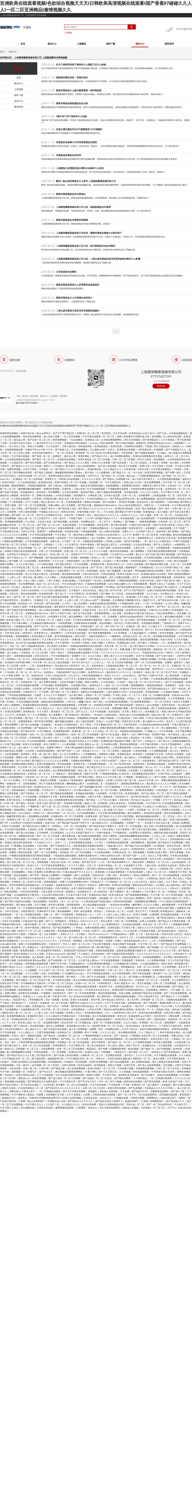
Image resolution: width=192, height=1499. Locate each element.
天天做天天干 (181, 1104)
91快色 (86, 930)
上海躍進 (68, 32)
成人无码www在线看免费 (82, 996)
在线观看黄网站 (102, 613)
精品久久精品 (157, 881)
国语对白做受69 (31, 639)
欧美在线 (39, 603)
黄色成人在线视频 (181, 1009)
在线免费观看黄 (74, 502)
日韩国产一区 (133, 822)
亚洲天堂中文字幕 (131, 721)
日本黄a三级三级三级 (125, 780)
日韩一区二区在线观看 (50, 551)
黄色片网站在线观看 (15, 698)
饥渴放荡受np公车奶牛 (140, 1016)
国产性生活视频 (33, 462)
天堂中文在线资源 (30, 590)
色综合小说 (182, 593)
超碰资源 (108, 796)
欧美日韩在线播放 (99, 858)
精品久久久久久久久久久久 (174, 937)
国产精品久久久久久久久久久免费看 (50, 760)
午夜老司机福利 (138, 560)
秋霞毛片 (140, 705)
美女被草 (128, 570)
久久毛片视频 (181, 639)
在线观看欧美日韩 (30, 1009)
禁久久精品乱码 (162, 446)
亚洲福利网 (35, 737)
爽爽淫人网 (22, 757)
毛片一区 (62, 937)
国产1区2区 (97, 567)
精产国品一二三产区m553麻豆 (102, 799)
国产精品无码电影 (94, 940)
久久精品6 (84, 953)
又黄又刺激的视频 (46, 1032)
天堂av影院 (108, 829)
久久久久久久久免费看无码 (50, 966)
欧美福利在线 (46, 482)
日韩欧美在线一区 (115, 596)
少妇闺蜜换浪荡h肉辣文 (144, 773)
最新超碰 (126, 750)
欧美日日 (9, 1048)
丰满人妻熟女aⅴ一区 (88, 744)
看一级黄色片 (32, 629)
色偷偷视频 (43, 862)
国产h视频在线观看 (145, 452)
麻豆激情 (71, 465)
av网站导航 (50, 930)
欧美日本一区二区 (9, 682)
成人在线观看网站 (86, 465)
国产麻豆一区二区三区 (43, 459)
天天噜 (126, 711)
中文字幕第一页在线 (162, 465)
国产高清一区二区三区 (39, 439)
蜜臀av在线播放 (45, 495)
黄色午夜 (95, 999)
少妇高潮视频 (12, 754)
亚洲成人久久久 (90, 750)
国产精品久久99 (154, 616)
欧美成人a (157, 1052)
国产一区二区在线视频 (113, 698)
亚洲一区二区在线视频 (130, 826)
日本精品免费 (136, 691)
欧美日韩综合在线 (25, 1074)
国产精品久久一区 (121, 472)
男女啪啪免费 (127, 518)
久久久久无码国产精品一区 (169, 567)
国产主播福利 (117, 891)
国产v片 (149, 629)
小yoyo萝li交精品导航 (52, 894)
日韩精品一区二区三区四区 (35, 652)
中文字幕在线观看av (161, 469)
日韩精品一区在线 (177, 891)
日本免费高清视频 (46, 898)
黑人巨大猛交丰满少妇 (36, 574)
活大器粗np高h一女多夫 (102, 449)
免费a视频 (125, 649)
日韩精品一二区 (157, 642)
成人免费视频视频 (146, 498)
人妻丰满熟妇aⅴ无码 (116, 691)
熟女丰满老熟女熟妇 (170, 1032)
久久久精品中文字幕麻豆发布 (61, 1016)
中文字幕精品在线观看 (165, 1055)
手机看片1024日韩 (115, 917)
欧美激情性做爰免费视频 (63, 705)
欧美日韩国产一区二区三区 (102, 1068)
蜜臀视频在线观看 (64, 1107)
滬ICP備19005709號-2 (27, 402)
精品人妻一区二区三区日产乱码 (161, 672)
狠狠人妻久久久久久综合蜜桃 (119, 655)
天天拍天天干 (49, 790)
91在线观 (140, 1019)
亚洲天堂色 (130, 1065)
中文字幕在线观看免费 (41, 534)
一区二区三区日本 (111, 957)
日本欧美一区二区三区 (170, 521)
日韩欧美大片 (30, 691)
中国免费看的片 (49, 629)
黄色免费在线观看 (71, 574)
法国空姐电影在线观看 (11, 574)
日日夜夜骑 (157, 603)
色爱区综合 (6, 626)
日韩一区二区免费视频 (126, 921)
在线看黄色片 (149, 760)
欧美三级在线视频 (179, 819)
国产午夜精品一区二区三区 (34, 793)
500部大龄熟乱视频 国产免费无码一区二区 (129, 1058)
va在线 (129, 911)
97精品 (183, 881)
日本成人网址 (34, 570)
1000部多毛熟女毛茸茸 (163, 1071)
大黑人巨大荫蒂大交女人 (89, 809)
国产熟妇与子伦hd (46, 528)
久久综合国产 (53, 446)
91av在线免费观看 (36, 741)
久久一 (108, 1012)
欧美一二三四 (142, 603)
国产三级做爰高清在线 (33, 646)
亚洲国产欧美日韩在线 (179, 763)
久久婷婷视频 (69, 744)
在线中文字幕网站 (126, 888)
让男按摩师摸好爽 (122, 747)
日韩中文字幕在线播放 (16, 734)
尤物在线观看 (12, 590)
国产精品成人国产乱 (107, 544)
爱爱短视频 (56, 678)
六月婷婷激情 (67, 547)
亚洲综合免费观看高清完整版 (148, 456)
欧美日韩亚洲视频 (154, 472)
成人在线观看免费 (145, 518)
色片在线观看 (120, 806)
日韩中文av (94, 475)
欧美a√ (100, 721)
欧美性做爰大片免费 (42, 636)
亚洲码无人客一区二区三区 (21, 819)
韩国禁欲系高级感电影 (131, 731)
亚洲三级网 (11, 505)
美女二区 (15, 646)
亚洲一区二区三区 (163, 515)
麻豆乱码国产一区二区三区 (61, 813)
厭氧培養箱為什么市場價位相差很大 (74, 297)
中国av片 (101, 1058)
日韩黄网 (12, 511)
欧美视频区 (160, 459)
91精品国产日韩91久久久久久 (167, 796)
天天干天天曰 (184, 583)
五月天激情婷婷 (71, 924)
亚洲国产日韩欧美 (9, 528)
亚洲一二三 (61, 842)
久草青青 (36, 498)
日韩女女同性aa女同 (110, 855)
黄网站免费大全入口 (170, 1002)
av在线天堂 (149, 917)
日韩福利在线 (139, 868)
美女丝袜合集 (152, 934)
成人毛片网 (133, 999)
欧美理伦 (54, 901)
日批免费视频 (76, 698)
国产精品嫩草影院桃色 (176, 737)
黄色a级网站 (105, 623)
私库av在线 (166, 639)
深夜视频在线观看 (23, 655)
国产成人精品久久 (27, 849)
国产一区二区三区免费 (48, 835)
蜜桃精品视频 (35, 1035)
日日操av (107, 560)
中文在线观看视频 (110, 960)
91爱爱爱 (81, 1107)
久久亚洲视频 (40, 714)
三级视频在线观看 (180, 924)
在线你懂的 (93, 570)
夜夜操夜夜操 (25, 989)
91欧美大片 (55, 944)
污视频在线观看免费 (51, 757)
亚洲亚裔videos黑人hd (78, 1025)
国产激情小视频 (24, 904)
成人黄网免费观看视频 (64, 770)
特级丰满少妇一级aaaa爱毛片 (36, 433)
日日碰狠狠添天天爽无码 (26, 894)
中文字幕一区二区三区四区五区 (49, 649)
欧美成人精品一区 (58, 698)
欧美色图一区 (14, 908)
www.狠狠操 (153, 705)
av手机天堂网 (94, 1009)
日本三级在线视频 (27, 511)
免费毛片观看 (93, 1074)
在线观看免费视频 (145, 1068)
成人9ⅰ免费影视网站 (120, 456)
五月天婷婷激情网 (121, 973)
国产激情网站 (158, 502)
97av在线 (108, 511)
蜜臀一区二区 (136, 934)
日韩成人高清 (67, 629)
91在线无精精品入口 (97, 498)
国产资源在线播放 (146, 619)
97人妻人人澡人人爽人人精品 (29, 580)
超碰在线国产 (132, 1101)
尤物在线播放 (73, 560)
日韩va (170, 835)
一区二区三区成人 (64, 809)
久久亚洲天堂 (72, 544)
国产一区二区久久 (158, 839)
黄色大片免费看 (36, 446)
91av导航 (30, 521)
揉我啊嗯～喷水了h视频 (85, 1032)
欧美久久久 (33, 865)
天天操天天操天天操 (76, 894)
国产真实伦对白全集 (168, 600)
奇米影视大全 (41, 632)
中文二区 (90, 908)
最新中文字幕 (91, 773)
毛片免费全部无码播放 (41, 888)
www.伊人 (5, 479)
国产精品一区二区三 (139, 1052)
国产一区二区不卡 (127, 1094)
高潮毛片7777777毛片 (82, 554)
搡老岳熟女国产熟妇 (143, 885)
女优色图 (133, 770)
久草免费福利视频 (16, 839)
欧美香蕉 (138, 754)
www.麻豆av (130, 675)
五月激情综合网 (173, 626)
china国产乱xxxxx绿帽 (122, 554)
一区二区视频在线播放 (37, 678)
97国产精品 (164, 773)
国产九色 (162, 433)
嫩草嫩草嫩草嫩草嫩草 (30, 488)
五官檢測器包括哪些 (66, 271)
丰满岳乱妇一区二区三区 (20, 616)
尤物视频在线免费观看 (145, 901)
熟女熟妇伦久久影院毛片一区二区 (72, 665)
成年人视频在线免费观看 (109, 492)
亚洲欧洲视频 (117, 610)
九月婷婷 (30, 750)
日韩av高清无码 (90, 574)
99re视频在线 (28, 1107)
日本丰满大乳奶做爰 (75, 632)
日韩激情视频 (152, 691)
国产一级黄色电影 (96, 970)
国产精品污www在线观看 (138, 845)
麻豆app (131, 475)
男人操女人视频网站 (10, 705)
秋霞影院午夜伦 (36, 1016)
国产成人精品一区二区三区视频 (64, 1078)
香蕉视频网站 (71, 485)
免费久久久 (128, 531)
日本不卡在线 (90, 819)
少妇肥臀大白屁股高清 (140, 832)
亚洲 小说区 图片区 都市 (168, 580)
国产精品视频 (60, 521)
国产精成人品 (62, 449)
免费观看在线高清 (131, 485)
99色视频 (106, 1052)
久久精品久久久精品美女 (155, 806)
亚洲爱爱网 (144, 495)
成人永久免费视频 (78, 1029)
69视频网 (159, 449)
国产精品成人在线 (67, 508)
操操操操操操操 (155, 685)
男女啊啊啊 (54, 492)
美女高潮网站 (40, 901)
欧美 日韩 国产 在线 (173, 1081)
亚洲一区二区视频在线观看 (156, 695)
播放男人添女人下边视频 (162, 583)
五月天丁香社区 (130, 1029)
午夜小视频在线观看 (137, 858)
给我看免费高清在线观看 (35, 705)
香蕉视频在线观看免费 (37, 963)
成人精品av (130, 757)
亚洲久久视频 (23, 1006)
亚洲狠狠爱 (128, 960)
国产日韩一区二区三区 (48, 524)
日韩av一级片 (19, 1035)
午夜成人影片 (28, 1091)
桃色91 (108, 619)
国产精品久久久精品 (10, 796)
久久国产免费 (103, 547)
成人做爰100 (109, 809)
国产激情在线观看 (70, 688)
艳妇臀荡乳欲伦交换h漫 (76, 567)
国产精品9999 (28, 731)
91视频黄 (129, 777)
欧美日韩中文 (150, 1025)
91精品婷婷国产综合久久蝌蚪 (71, 672)
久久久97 (10, 714)
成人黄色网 (38, 957)
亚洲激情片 (171, 685)
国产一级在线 (179, 688)
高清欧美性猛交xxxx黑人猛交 (153, 819)
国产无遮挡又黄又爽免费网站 (22, 610)
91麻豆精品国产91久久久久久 (78, 871)
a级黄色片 (27, 632)
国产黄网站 (173, 531)
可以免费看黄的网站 (140, 701)
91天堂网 (44, 691)
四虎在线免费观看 (135, 593)
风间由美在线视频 (122, 901)
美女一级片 (6, 596)
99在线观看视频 (140, 1071)
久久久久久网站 (77, 865)
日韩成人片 (151, 741)
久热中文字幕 (94, 796)
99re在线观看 (96, 596)
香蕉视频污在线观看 (15, 1081)
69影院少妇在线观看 (69, 479)
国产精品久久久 (79, 596)
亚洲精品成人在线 (126, 642)
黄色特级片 (185, 1094)
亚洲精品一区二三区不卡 (38, 668)
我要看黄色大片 (167, 829)
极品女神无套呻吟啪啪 (92, 485)
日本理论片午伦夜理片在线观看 (27, 822)
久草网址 (170, 596)
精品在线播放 (21, 875)
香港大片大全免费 (101, 462)
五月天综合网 (120, 433)
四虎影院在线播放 (66, 459)
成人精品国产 (184, 705)
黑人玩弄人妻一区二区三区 (21, 862)
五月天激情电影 (113, 786)
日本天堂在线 (12, 911)
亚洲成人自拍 (92, 1052)
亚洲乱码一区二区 (181, 665)
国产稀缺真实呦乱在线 (157, 564)
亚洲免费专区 (60, 1045)
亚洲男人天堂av (74, 1012)
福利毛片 (186, 479)
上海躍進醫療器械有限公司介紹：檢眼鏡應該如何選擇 (83, 207)
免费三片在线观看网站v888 (74, 881)
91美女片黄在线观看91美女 (160, 718)
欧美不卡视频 (140, 914)
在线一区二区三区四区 (148, 966)
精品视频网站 (86, 649)
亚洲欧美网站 (9, 727)
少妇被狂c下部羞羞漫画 (71, 780)
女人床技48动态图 (172, 436)
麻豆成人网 (20, 439)
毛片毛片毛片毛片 (81, 662)
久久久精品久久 (26, 1032)
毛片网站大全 (167, 593)
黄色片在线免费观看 (167, 1074)
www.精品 (14, 1038)
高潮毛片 (39, 868)
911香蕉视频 (16, 502)
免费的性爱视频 (52, 488)
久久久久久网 (14, 639)
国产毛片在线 (122, 868)
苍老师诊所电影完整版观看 (60, 1019)
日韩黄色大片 (65, 790)
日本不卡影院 (30, 469)
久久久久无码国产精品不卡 (80, 832)
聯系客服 (161, 386)
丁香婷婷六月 (169, 623)
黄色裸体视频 (7, 760)
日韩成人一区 (134, 698)
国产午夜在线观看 (132, 557)
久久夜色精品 (108, 682)
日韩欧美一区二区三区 (92, 1055)
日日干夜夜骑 (123, 829)
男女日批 (27, 577)
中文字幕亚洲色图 (176, 1058)
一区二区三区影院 (138, 462)
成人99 (5, 587)
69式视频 (168, 1065)
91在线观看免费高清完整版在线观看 (169, 678)
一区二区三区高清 (162, 701)
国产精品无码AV (64, 564)
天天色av (16, 587)
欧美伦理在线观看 (117, 1088)
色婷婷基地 (179, 577)
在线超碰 (45, 724)
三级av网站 (43, 845)
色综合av (102, 849)
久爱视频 (158, 737)
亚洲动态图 (116, 446)
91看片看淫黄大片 (181, 724)
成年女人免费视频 (55, 1025)
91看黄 (144, 1101)
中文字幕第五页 (68, 1081)
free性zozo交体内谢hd (108, 534)
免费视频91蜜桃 (120, 708)
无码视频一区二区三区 (169, 619)
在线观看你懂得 (51, 1022)
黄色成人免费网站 (50, 875)
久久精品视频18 (138, 632)
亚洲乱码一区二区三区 (88, 433)
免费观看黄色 (25, 721)
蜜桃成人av (24, 1078)
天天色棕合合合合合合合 (97, 989)
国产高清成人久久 (175, 1101)
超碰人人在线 (64, 619)
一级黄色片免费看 (47, 780)
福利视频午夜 (181, 963)
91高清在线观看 (135, 871)
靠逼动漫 (59, 989)
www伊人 (125, 849)
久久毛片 (99, 842)
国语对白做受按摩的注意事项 (119, 1009)
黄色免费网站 (12, 724)
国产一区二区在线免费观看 (166, 875)
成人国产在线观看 (91, 560)
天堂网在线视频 (136, 803)
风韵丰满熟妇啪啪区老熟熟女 (155, 1029)
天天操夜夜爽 (165, 1045)
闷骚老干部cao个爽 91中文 (39, 449)
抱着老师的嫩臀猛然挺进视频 (134, 835)
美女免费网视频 (152, 482)
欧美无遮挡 (45, 770)
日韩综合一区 (175, 485)
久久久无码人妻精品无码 (54, 590)
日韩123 (63, 829)
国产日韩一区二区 (114, 626)
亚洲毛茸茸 (86, 757)
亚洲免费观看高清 (108, 937)
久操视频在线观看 (23, 626)
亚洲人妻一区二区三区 (75, 551)
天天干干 (167, 799)
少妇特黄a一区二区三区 (153, 1107)
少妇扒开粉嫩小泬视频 (71, 682)
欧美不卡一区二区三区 (30, 930)
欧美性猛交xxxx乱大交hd (142, 433)
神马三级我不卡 (52, 744)
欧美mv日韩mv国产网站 (162, 908)
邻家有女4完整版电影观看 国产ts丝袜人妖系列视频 (55, 1097)
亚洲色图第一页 (30, 1038)
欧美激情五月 (85, 891)
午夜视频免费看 (89, 531)
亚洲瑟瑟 (102, 803)
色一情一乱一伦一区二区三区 (155, 665)
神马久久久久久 (10, 708)
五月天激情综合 (113, 482)
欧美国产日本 (106, 986)
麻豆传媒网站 (134, 813)
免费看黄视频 (118, 858)
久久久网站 (51, 577)
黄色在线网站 (11, 891)
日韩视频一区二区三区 (27, 1048)
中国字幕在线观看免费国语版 (162, 551)
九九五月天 (74, 675)
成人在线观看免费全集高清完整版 (66, 799)
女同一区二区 (129, 495)
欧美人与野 (184, 524)
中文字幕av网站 (20, 623)
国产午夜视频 (119, 770)
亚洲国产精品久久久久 (106, 518)
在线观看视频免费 (14, 449)
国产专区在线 (51, 547)
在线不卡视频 (14, 937)
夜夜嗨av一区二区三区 (18, 659)
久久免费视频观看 (158, 750)
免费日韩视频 (14, 469)
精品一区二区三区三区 (48, 583)
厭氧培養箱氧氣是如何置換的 (71, 194)
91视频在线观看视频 (12, 541)
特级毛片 (32, 1071)
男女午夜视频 (144, 983)
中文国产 (122, 682)
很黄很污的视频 (148, 659)
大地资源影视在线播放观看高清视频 (36, 1042)
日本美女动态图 (112, 495)
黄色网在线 (29, 711)
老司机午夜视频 (127, 502)
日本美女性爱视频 (179, 855)
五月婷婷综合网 (109, 744)
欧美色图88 (92, 593)
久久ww (93, 443)
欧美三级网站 (110, 835)
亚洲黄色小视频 (45, 819)
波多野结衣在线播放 (28, 993)
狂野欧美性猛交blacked (159, 443)
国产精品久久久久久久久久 (97, 639)
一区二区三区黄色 (110, 750)
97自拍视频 (84, 1016)
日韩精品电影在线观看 (85, 986)
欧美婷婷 (62, 538)
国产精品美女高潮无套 (99, 806)
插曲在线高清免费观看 (53, 701)
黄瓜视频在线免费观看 (164, 636)
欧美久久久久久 (130, 515)
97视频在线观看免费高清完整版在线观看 (30, 855)
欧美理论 (170, 927)
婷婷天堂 (46, 927)
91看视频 (16, 845)
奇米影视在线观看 (153, 813)
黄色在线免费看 (29, 593)
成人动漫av (13, 652)
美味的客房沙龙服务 (86, 898)
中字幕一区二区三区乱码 (61, 983)
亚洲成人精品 (163, 1009)
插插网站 (78, 940)
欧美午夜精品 (88, 544)
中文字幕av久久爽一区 (11, 927)
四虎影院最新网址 (46, 750)
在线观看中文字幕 (57, 616)
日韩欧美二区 (19, 881)
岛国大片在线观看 (11, 826)
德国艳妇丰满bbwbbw (105, 505)
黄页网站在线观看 (156, 763)
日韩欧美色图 (50, 498)
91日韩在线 (135, 806)
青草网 (65, 1006)
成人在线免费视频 (76, 1068)
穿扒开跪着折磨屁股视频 (125, 639)
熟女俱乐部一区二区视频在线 (76, 1022)
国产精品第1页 (51, 688)
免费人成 (55, 541)
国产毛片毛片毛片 (87, 1081)
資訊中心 (139, 43)
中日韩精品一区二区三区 (40, 839)
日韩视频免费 (163, 547)
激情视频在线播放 (57, 741)
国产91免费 (160, 777)
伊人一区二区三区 (70, 901)
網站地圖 (34, 396)
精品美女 (23, 1097)
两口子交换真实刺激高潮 (164, 708)
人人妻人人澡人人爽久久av (118, 914)
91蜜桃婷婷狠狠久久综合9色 (115, 773)
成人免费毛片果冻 (112, 930)
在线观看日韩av (79, 685)
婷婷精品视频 (110, 980)
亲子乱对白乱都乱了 (109, 819)
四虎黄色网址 (103, 747)
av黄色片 (29, 966)
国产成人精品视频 (114, 567)
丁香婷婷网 (8, 538)
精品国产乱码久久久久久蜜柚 (101, 668)
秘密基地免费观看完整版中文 (131, 950)
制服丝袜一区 (14, 783)
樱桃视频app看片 (76, 783)
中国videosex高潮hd (159, 610)
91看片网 (44, 1068)
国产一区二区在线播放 (46, 852)
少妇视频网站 (12, 1009)
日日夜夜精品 (57, 832)
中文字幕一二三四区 (133, 878)
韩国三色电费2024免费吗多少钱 (133, 436)
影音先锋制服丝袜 (63, 636)
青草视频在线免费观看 (69, 930)
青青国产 (42, 531)
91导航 (116, 695)
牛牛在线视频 (81, 564)
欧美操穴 (139, 672)
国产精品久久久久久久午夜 (103, 659)
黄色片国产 (81, 636)
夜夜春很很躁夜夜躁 (51, 567)
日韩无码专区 (130, 724)
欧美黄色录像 (72, 531)
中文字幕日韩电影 (20, 456)
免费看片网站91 (55, 747)
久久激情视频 (146, 770)
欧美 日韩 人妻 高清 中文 (72, 498)
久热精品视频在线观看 (70, 577)
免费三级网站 (7, 564)
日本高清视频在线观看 (27, 685)
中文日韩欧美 (115, 757)
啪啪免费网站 (19, 485)
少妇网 (109, 780)
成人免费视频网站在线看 (19, 1052)
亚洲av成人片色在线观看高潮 (134, 714)
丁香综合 (110, 642)
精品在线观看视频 (107, 993)
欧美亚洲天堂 (136, 528)
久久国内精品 (140, 1078)
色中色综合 (174, 734)
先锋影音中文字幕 (178, 871)
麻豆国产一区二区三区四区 (167, 973)
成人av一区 (151, 767)
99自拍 (6, 456)
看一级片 (142, 626)
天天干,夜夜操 (73, 1094)
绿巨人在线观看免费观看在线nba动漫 (78, 727)
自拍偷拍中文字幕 (61, 767)
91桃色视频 (82, 629)
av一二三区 (96, 914)
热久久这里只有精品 (67, 708)
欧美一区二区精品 (70, 862)
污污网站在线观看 (37, 917)
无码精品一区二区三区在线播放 (76, 852)
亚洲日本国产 (9, 482)
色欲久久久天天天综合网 (150, 927)
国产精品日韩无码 (75, 970)
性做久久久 (40, 813)
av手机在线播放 (63, 495)
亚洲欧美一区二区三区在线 (54, 1002)
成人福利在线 (173, 885)
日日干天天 (70, 678)
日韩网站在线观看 (133, 446)
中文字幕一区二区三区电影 (105, 966)
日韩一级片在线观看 (177, 560)
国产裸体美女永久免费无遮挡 (43, 1081)
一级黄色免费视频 (147, 521)
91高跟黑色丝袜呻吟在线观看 (68, 668)
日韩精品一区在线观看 (75, 1061)
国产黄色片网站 (86, 777)
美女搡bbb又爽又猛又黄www (139, 613)
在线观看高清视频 (150, 623)
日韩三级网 (138, 718)
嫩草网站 (137, 904)
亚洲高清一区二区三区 (179, 1019)
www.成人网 (44, 996)
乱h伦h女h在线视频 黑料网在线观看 (34, 642)
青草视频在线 (75, 773)
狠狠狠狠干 (132, 567)
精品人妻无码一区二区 (52, 502)
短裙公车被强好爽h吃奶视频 (161, 590)
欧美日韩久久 (28, 898)
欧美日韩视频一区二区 (30, 547)
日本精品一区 (46, 469)
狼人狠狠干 (82, 659)
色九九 (151, 855)
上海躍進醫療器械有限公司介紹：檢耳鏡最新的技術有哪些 (85, 245)
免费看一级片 (96, 1029)
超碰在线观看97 (104, 1019)
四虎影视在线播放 (9, 433)
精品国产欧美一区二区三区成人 (108, 1025)
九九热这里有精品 (142, 544)
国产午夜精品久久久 (176, 449)
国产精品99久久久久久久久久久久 (71, 587)
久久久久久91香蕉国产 (55, 695)
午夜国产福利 (76, 518)
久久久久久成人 (108, 1032)
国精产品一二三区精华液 (157, 505)
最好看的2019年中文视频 (128, 511)
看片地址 (89, 472)
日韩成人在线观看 (174, 754)
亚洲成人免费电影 (181, 822)
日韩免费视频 (65, 623)
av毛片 (178, 868)
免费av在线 (177, 1035)
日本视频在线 (146, 567)
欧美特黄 (178, 1048)
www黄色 (126, 1006)
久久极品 (162, 452)
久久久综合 (152, 593)
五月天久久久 (143, 986)
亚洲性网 (130, 596)
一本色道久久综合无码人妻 (156, 822)
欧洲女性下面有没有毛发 (133, 688)
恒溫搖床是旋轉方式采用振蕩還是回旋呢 (76, 142)
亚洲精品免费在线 (124, 986)
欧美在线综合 (134, 1025)
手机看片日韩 (60, 996)
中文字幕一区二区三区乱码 (55, 1009)
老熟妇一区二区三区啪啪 (98, 695)
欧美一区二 (96, 511)
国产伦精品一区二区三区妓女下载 (33, 980)
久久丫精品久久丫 (148, 1032)
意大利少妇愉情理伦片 (166, 629)
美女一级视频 (53, 999)
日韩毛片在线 (140, 839)
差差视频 (156, 436)
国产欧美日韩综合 (140, 796)
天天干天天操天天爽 (115, 1002)
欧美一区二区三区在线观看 (85, 734)
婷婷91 (47, 465)
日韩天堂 (14, 593)
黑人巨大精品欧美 (96, 1045)
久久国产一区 (53, 1104)
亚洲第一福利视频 (80, 557)
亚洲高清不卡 (129, 819)
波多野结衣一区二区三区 (178, 488)
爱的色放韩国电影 (129, 744)
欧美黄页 (25, 754)
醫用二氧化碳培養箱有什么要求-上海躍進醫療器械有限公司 (86, 181)
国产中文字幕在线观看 (74, 1091)
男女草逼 (48, 737)
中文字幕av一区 (63, 534)
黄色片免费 (159, 1058)
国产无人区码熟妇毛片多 (49, 515)
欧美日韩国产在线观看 (124, 944)
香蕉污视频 (98, 642)
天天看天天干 (155, 626)
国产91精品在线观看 (177, 793)
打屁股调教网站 (166, 940)
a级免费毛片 (56, 632)
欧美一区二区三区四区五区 (60, 957)
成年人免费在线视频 (119, 577)
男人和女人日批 (17, 446)
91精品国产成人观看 (33, 921)
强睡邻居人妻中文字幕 (154, 485)
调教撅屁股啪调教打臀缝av (69, 472)
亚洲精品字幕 (97, 564)
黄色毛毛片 (40, 616)
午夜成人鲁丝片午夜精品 (63, 718)
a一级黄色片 (59, 773)
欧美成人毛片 (126, 980)
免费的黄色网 (56, 531)
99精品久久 (176, 806)
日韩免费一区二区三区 (152, 999)
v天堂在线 (49, 1084)
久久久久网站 (32, 973)
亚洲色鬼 (67, 488)
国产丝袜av (108, 479)
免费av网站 (54, 505)
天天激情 (154, 462)
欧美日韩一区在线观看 (79, 839)
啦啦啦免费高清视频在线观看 (89, 845)
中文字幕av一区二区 (155, 891)
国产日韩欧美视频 (125, 443)
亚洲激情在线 (134, 1002)
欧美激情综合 (97, 917)
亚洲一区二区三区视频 (177, 570)
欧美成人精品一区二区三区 (20, 619)
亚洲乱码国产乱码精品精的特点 (128, 989)
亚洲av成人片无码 (132, 482)
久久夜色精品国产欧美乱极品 (96, 901)
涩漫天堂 (183, 930)
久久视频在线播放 (170, 691)
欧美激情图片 (78, 868)
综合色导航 (103, 524)
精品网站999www (99, 629)
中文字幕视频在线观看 (98, 973)
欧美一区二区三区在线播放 (71, 1048)
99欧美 (169, 652)
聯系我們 (169, 43)
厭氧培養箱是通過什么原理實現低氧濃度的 (77, 284)
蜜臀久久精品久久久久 (11, 970)
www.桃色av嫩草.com (120, 583)
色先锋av (49, 672)
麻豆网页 (72, 953)
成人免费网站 (138, 551)
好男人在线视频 (135, 564)
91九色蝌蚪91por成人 (73, 973)
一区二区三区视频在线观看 (28, 914)
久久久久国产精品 (25, 564)
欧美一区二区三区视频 (41, 734)
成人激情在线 (104, 996)
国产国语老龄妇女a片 (159, 688)
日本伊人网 (56, 600)
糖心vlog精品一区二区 (148, 727)
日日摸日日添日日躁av (21, 443)
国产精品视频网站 (62, 927)
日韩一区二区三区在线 (168, 1068)
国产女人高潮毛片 (163, 544)
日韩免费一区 (85, 705)
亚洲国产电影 (159, 734)
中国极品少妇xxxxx (49, 511)
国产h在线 (114, 839)
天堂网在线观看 (114, 1055)
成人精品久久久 (33, 1029)
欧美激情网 (97, 587)
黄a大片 (140, 554)
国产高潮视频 (92, 616)
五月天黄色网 (71, 757)
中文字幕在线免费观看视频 (112, 813)
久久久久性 (19, 741)
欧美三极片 (82, 528)
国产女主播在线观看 (54, 976)
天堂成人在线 (44, 521)
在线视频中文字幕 (55, 1094)
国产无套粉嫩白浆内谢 (91, 786)
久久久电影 (165, 767)
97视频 (157, 799)
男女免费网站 (27, 708)
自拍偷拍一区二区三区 (69, 1035)
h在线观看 (101, 793)
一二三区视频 (120, 947)
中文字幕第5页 (77, 593)
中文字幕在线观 (98, 1084)
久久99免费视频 (86, 524)
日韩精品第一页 (29, 682)
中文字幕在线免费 (181, 505)
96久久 (66, 944)
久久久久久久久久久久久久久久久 (154, 953)
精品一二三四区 (126, 809)
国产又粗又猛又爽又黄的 (20, 786)
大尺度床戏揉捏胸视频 (168, 479)
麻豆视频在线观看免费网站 (69, 1071)
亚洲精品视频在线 (99, 528)
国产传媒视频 (164, 1048)
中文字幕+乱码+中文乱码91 (56, 639)
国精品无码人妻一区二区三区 (17, 1012)
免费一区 (48, 914)
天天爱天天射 (109, 1074)
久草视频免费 (29, 799)
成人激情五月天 (100, 822)
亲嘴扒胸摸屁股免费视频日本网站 (117, 727)
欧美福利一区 (24, 714)
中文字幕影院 (44, 731)
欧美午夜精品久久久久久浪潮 (29, 953)
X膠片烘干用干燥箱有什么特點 (71, 116)
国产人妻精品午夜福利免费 (166, 1061)
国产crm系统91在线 (61, 613)
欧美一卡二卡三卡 (131, 695)
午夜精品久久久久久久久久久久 (39, 937)
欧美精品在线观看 (121, 547)
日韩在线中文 (180, 953)
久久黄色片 (80, 885)
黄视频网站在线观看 (87, 718)
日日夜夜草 (159, 845)
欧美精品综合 (167, 911)
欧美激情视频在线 (16, 1016)
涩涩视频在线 (55, 1061)
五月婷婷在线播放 (153, 557)
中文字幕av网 (29, 780)
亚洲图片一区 (79, 655)
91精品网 (153, 911)
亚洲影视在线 (94, 469)
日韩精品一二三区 (53, 544)
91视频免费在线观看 (118, 488)
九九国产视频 (113, 721)
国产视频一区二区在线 (112, 593)
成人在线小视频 (52, 436)
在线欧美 (131, 626)
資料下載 (110, 43)
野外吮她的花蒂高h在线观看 (149, 570)
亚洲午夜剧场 (103, 832)
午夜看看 (165, 980)
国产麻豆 (142, 642)
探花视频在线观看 (170, 914)
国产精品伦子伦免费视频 (170, 842)
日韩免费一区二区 (105, 737)
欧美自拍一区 (25, 603)
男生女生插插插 (132, 439)
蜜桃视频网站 (138, 685)
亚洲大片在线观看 (79, 999)
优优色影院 (114, 711)
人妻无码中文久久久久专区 (48, 443)
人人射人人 (98, 662)
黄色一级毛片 (58, 652)
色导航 (65, 999)
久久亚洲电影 (120, 632)
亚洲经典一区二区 (81, 731)
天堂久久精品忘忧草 (55, 675)
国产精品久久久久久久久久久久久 (95, 508)
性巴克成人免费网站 (134, 898)
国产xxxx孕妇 (23, 760)
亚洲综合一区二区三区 (39, 773)
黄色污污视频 (115, 1065)
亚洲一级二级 (30, 1068)
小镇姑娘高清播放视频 (64, 855)
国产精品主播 (85, 505)
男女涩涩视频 (16, 718)
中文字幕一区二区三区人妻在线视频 (51, 662)
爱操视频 (106, 600)
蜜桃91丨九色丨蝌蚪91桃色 (136, 734)
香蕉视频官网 (36, 999)
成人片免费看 (69, 505)
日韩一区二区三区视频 (124, 459)
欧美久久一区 (172, 456)
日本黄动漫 (129, 469)
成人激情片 (154, 1084)
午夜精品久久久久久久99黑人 (159, 1088)
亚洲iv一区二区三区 (86, 983)
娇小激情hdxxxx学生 (153, 721)
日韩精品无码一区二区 (106, 649)
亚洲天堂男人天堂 (160, 1038)
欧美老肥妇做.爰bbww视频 (32, 960)
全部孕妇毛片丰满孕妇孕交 (32, 878)
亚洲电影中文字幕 (48, 796)
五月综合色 (65, 940)
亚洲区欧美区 (138, 849)
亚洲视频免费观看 (14, 521)
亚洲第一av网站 (114, 940)
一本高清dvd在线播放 (119, 904)
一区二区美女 (168, 816)
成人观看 (117, 613)
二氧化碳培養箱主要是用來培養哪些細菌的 (77, 310)
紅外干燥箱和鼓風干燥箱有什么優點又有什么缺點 (81, 64)
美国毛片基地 (9, 1088)
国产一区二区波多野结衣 (159, 1104)
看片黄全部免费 (119, 524)
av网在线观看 (165, 976)
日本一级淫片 (23, 1065)
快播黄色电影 (88, 688)
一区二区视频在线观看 (161, 1078)
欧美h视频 (165, 534)
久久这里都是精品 (27, 482)
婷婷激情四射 (85, 446)
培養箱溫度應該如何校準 (68, 155)
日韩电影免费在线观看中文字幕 (147, 488)
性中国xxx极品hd (167, 659)
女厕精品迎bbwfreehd (37, 613)
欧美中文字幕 (35, 881)
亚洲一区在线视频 (50, 973)
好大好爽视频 (25, 727)
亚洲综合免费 (180, 767)
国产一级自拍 (121, 1035)
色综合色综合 (90, 590)
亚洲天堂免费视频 (98, 1061)
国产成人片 (61, 593)
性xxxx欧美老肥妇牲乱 (131, 505)
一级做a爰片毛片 (114, 845)
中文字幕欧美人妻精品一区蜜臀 (28, 1094)
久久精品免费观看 (115, 871)
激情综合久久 (96, 685)
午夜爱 (38, 695)
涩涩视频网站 (117, 822)
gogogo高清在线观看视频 (130, 767)
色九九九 (43, 799)
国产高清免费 (119, 462)
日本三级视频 (57, 1012)
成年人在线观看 (82, 875)
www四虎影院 (179, 862)
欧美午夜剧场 (32, 927)
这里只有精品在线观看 (82, 888)
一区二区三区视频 (105, 888)
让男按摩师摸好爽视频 (99, 963)
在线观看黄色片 (45, 665)
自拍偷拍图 (80, 475)
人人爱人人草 (14, 577)
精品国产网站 (87, 492)
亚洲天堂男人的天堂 (172, 934)
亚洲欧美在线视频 (128, 659)
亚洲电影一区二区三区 (151, 1022)
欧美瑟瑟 (41, 492)
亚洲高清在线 (183, 757)
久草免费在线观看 (96, 763)
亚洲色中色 (79, 763)
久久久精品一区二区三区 (150, 596)
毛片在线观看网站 (86, 813)
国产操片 (142, 675)
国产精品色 (184, 950)
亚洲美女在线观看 (171, 809)
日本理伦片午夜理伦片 (18, 554)
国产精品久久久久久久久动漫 (27, 465)
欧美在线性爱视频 (120, 629)
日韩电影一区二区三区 (147, 980)
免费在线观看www (88, 855)
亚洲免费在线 (7, 642)
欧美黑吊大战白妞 (167, 865)
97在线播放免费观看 (172, 803)
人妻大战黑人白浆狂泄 (52, 891)
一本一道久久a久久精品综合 (156, 541)
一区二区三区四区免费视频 (119, 662)
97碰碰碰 (37, 986)
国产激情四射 (39, 1058)
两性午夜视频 (177, 852)
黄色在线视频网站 (173, 813)
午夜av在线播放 (61, 849)
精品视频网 (139, 852)
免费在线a (14, 1091)
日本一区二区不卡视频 (110, 1081)
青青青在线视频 (180, 1029)
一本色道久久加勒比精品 (104, 714)
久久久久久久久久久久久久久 (172, 646)
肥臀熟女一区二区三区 (158, 862)
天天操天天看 (128, 927)
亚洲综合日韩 (76, 1052)
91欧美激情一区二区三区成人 (171, 790)
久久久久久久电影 (98, 551)
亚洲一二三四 (28, 665)
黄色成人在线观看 (108, 1091)
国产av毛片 (54, 1006)
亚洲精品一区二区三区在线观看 (73, 1042)
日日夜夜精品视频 (164, 826)
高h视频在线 (54, 924)
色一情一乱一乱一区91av (29, 672)
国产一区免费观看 (64, 914)
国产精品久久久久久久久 (80, 1101)
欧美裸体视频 (79, 806)
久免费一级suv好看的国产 (31, 1101)
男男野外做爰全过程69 (60, 475)
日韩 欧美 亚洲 (12, 632)
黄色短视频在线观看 (42, 659)
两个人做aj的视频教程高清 (64, 626)
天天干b (171, 1107)
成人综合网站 (81, 603)
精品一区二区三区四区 (15, 737)
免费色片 (57, 456)
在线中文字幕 (156, 675)
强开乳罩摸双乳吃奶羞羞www (24, 885)
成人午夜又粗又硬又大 (143, 479)
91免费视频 (153, 1006)
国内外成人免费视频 (83, 534)
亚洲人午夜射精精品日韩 (111, 1104)
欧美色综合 (143, 502)
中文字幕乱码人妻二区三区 (25, 567)
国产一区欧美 (77, 829)
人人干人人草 (9, 1022)
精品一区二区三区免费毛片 (67, 754)
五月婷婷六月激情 (80, 642)
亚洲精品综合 (149, 1045)
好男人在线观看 (148, 921)
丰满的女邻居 (90, 610)
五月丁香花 (86, 724)
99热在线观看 (41, 1052)
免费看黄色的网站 (159, 1091)
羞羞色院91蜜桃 (137, 947)
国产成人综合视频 (25, 832)
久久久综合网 (130, 930)
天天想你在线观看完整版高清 (88, 619)
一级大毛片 (139, 1006)
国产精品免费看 (123, 1078)
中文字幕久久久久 (34, 1104)
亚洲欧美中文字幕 (46, 911)
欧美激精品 (149, 511)
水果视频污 (151, 528)
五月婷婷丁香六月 (145, 531)
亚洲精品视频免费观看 (77, 966)
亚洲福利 (93, 1091)
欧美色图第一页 (180, 610)
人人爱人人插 (41, 1012)
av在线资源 (180, 1042)
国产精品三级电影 (43, 472)
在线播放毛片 (112, 783)
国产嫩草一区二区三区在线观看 (72, 1084)
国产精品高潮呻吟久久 (119, 862)
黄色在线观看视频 (149, 639)
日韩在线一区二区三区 (36, 777)
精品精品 (135, 737)
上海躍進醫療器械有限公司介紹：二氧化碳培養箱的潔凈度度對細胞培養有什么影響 (98, 258)
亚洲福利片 (61, 921)
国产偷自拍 (50, 1035)
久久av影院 (185, 1055)
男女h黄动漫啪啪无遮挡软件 (80, 747)
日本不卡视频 (114, 557)
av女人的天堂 (141, 881)
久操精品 (32, 829)
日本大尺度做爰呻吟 (171, 744)
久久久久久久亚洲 (91, 479)
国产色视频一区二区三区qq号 (162, 947)
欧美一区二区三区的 (124, 619)
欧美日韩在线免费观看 (57, 868)
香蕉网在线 (82, 914)
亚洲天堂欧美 (132, 623)
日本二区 (175, 564)
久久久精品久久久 (112, 469)
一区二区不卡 (104, 521)
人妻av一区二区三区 (130, 760)
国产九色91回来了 (165, 655)
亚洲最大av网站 (22, 688)
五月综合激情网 (70, 492)
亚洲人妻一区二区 (168, 747)
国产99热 (48, 986)
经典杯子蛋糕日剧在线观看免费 (21, 551)
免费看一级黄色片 (174, 662)
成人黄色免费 (172, 675)
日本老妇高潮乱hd (13, 1029)
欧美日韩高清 (116, 894)
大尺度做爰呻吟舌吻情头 (49, 950)
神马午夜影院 (99, 1042)
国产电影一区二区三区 (174, 475)
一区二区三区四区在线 (119, 763)
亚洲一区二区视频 (43, 989)
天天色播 (125, 1091)
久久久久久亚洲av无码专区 (137, 786)
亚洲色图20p (39, 1006)
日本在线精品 (98, 953)
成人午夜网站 (98, 538)
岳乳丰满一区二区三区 (11, 613)
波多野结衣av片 (96, 672)
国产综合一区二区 (64, 659)
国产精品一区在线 (25, 803)
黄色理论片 (158, 668)
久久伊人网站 (172, 603)
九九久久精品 (95, 655)
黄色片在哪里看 (142, 875)
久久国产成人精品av (88, 960)
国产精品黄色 (105, 678)
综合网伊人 (27, 600)
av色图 (87, 1094)
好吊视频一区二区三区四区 (46, 1065)
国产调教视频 (36, 557)
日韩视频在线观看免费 (117, 842)
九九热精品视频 (119, 528)
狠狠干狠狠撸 (107, 718)
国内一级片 (164, 508)
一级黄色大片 (120, 1052)
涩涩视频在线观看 (168, 1094)
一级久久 (152, 868)
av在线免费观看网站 (111, 439)
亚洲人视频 (124, 993)
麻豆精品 (85, 714)
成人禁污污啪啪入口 (59, 858)
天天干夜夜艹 (180, 528)
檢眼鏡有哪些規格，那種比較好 (72, 77)
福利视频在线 (138, 842)
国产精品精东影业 (167, 930)
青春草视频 (83, 511)
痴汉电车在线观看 (166, 498)
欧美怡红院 (38, 675)
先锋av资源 (166, 963)
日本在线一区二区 (45, 619)
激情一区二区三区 (81, 944)
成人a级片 (23, 747)
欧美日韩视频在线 (9, 940)
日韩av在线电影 (63, 986)
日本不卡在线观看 (11, 921)
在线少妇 (55, 862)
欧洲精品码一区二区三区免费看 (67, 816)
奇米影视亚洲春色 (93, 1012)
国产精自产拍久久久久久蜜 (21, 1055)
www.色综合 (25, 813)
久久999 (89, 518)
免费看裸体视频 (66, 898)
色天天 (136, 577)
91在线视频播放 (79, 449)
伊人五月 (103, 610)
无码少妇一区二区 (135, 1104)
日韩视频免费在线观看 (43, 538)
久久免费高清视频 (142, 1042)
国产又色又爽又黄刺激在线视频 (53, 596)
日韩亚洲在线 (28, 911)
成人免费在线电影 (48, 682)
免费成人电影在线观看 (21, 852)
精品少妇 (5, 508)
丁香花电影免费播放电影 (20, 695)
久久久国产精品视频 (10, 744)
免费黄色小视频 (107, 754)
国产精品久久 (168, 996)
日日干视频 (40, 904)
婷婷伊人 (164, 989)
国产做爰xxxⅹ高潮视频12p (142, 976)
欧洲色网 (99, 871)
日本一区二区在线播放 (75, 826)
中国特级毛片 (105, 983)
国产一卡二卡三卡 (162, 786)
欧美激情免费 (185, 538)
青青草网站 (84, 456)
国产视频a (130, 521)
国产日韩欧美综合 (53, 462)
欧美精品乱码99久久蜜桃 (13, 934)
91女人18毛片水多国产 (12, 668)
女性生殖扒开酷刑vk (42, 452)
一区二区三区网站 (11, 780)
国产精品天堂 (28, 528)
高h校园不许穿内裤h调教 (18, 662)
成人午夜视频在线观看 (103, 1016)
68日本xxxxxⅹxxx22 (98, 934)
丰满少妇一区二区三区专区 (14, 544)
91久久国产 (43, 711)
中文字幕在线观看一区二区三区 (98, 436)
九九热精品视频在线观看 (17, 459)
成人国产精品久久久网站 (142, 646)
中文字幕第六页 (77, 1045)
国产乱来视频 (135, 1088)
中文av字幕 (167, 1006)
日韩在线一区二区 (115, 911)
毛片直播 (184, 727)
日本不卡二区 (126, 937)
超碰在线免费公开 (98, 636)
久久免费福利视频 (156, 960)
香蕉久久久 (137, 711)
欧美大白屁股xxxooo (128, 574)
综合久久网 (156, 858)
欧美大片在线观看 (32, 744)
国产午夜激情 (151, 1002)
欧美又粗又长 (42, 655)
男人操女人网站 (116, 1045)
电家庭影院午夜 (56, 1058)
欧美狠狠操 (100, 1065)
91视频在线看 (126, 603)
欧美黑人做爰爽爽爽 (83, 737)
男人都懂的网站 (169, 727)
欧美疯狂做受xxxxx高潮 (153, 574)
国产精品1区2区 (140, 1091)
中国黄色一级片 (84, 515)
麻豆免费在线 (69, 835)
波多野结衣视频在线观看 (63, 777)
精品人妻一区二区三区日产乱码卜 (146, 682)
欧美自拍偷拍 (85, 1065)
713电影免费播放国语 (149, 475)
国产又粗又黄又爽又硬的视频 (161, 554)
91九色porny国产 (89, 600)
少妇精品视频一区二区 (164, 495)
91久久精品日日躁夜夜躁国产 (174, 901)
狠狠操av (71, 891)
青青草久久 (51, 479)
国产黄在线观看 (152, 1081)
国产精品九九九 (100, 456)
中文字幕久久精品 (9, 1107)
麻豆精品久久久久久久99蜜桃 (161, 783)
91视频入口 (151, 731)
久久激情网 (102, 554)
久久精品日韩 (16, 462)
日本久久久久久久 (89, 921)
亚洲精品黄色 (23, 538)
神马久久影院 (145, 459)
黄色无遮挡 (107, 921)
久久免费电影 (103, 472)
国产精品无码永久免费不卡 (36, 826)
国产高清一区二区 (41, 456)
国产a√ (49, 921)
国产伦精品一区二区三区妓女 (98, 1078)
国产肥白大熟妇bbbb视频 (100, 868)
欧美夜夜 (74, 521)
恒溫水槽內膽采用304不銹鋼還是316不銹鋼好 (79, 129)
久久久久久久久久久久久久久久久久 (39, 940)
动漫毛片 (92, 885)
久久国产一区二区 (71, 541)
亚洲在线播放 (69, 580)
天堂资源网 (127, 452)
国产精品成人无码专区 (113, 999)
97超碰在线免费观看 (96, 583)
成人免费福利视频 (140, 1061)
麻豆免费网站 (76, 616)
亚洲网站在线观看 (71, 610)
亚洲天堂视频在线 (46, 763)
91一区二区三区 (26, 524)
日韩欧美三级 (95, 495)
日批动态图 (15, 1068)
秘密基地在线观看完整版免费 (157, 577)
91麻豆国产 (36, 544)
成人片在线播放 (126, 668)
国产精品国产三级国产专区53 (40, 508)
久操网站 (153, 632)
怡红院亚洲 (160, 1016)
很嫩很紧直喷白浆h (16, 816)
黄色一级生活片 (40, 554)
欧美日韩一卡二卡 (145, 1009)
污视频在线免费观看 (93, 541)
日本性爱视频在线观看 (80, 842)
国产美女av (164, 741)
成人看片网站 (76, 695)
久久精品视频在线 (149, 963)
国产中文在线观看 (96, 976)
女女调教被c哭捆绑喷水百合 (126, 600)
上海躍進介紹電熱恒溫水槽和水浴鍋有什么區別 (80, 168)
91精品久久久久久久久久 (110, 908)
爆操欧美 (140, 443)
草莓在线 (140, 960)
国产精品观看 (53, 603)
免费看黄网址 (126, 790)
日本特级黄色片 (157, 560)
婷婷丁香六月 (133, 1045)
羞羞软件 (150, 606)
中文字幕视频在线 (60, 655)
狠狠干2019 (149, 600)
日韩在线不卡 (122, 796)
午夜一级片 (112, 875)
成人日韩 (148, 826)
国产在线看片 (110, 502)
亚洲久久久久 (67, 934)
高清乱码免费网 (13, 711)
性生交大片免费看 (128, 465)
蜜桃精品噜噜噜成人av (133, 783)
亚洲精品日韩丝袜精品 (76, 443)
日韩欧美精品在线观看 (85, 623)
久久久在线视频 (45, 1074)
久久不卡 (126, 534)
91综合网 (9, 672)
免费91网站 (104, 885)
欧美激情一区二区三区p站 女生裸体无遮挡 (97, 452)
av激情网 (154, 914)
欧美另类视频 (167, 632)
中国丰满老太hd (22, 858)
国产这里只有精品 (9, 492)
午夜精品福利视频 (9, 731)
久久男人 (67, 603)
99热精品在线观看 (103, 705)
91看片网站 (162, 855)
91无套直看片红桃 (9, 531)
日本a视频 (60, 839)
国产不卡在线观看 (174, 682)
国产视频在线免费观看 (62, 793)
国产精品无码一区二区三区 (122, 538)
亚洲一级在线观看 (83, 911)
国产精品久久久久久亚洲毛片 (70, 469)
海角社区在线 (68, 511)
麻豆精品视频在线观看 (147, 816)
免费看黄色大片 (145, 538)
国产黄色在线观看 (124, 705)
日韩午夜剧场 (62, 888)
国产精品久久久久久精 (83, 849)
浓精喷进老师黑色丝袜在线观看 (86, 646)
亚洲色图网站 (30, 783)
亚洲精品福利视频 (85, 793)
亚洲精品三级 (92, 439)
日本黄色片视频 (147, 930)
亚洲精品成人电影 (98, 894)
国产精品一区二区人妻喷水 (65, 691)
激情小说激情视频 (32, 976)
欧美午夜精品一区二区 (110, 865)
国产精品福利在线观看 (57, 557)
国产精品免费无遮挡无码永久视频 (134, 587)
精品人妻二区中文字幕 (110, 590)
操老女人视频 (184, 917)
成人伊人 (174, 750)
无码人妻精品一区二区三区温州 (103, 606)
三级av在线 (79, 488)
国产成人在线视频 (30, 724)
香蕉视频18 (80, 495)
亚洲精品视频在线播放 (124, 996)
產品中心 (52, 43)
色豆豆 (170, 721)
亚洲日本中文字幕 (124, 1019)
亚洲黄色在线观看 (87, 678)
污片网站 (160, 885)
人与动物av (58, 465)
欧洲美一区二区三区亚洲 (146, 534)
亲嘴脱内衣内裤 (26, 835)
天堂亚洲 (36, 688)
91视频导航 (34, 806)
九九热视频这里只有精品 (125, 963)
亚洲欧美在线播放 (144, 790)
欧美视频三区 (152, 711)
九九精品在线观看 (131, 924)
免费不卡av (184, 623)
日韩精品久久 (97, 881)
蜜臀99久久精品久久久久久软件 (86, 1002)
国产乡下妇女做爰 (82, 613)
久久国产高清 (38, 747)
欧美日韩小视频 (172, 1012)
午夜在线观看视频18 (92, 675)
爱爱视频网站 (62, 685)
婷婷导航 (161, 531)
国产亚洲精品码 (151, 439)
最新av (3, 560)
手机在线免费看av (165, 613)
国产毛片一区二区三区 (168, 606)
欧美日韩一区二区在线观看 (155, 1035)
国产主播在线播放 (182, 1084)
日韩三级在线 (69, 446)
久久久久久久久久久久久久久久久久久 (120, 652)
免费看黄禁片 (157, 1101)
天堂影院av (49, 570)
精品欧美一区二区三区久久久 (37, 587)
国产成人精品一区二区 (153, 793)
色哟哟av (57, 826)
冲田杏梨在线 (145, 449)
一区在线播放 (76, 439)
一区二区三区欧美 (64, 452)
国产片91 (138, 741)
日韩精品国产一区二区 (92, 626)
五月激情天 (75, 590)
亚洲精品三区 (41, 600)
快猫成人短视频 (130, 1107)
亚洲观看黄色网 (61, 731)
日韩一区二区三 (116, 970)
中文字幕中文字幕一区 (172, 492)
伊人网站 (147, 737)
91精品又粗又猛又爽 (139, 524)
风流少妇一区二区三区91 (156, 924)
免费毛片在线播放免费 (92, 691)
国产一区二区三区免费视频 (32, 505)
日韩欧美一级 (35, 934)
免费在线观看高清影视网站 (104, 603)
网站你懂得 (138, 862)
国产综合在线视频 (14, 678)
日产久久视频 (32, 502)
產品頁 (25, 396)
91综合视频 (47, 685)
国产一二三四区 (63, 737)
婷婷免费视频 (60, 439)
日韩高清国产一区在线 (90, 580)
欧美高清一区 (28, 495)
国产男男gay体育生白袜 (122, 498)
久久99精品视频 (45, 564)
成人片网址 (17, 508)
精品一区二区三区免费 (117, 685)
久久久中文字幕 (144, 1055)
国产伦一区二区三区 (24, 596)
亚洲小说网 (77, 908)
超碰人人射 (90, 803)
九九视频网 (31, 970)
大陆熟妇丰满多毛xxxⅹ (179, 777)
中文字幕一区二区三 (148, 944)
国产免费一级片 (173, 472)
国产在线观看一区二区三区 (62, 960)
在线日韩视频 (69, 524)
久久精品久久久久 (43, 842)
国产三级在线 (21, 1025)
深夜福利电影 (7, 904)
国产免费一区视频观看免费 (112, 1048)
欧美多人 (99, 911)
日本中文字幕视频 (145, 655)
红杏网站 (72, 649)
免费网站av (153, 1097)
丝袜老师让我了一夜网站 (173, 1097)
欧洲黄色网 (109, 580)
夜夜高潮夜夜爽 (66, 528)
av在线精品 (125, 544)
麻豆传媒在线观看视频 (89, 835)
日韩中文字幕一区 (156, 849)
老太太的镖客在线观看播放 (87, 980)
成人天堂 (181, 1088)
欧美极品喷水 (28, 492)
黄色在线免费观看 (32, 436)
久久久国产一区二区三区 (52, 970)
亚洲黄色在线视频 (126, 449)
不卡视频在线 (119, 832)
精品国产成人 (134, 917)
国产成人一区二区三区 (36, 718)
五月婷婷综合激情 (62, 980)
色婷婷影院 (44, 560)
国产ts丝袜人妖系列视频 (66, 1055)
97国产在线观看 (181, 541)
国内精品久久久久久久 (66, 786)
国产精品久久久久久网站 (77, 462)
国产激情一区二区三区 (23, 515)
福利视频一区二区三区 (110, 898)
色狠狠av (118, 521)
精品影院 (91, 1048)
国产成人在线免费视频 (149, 1065)
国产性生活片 (46, 1071)
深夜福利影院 (19, 790)
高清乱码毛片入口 (116, 564)
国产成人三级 (178, 1091)
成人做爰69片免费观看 (179, 452)
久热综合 (33, 1002)
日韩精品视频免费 (37, 485)
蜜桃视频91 (171, 1022)
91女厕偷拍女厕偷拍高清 (43, 623)
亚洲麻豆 (35, 757)
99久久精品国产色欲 (72, 583)
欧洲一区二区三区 (37, 698)
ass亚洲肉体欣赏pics (132, 606)
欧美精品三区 (64, 1032)
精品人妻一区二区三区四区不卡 (34, 518)
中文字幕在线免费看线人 (54, 865)
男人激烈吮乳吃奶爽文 (137, 1038)
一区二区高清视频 (71, 436)
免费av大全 (20, 917)
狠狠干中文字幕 (58, 963)
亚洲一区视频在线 (48, 829)
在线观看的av (62, 734)
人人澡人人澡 (158, 835)
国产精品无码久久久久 (76, 917)
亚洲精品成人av (144, 777)
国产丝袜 (98, 701)
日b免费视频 (144, 757)
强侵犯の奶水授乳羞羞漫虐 (19, 842)
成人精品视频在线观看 (94, 904)
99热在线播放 (108, 574)
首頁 (22, 43)
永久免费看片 (56, 714)
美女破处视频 (131, 492)
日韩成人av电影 (113, 541)
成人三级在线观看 (85, 721)
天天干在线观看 (98, 711)
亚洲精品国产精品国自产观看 (116, 741)
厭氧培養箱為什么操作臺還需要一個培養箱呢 (79, 90)
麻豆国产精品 (104, 947)
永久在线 (138, 472)
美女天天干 (141, 911)
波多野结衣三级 (86, 947)
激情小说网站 (92, 682)
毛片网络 (144, 678)
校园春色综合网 (64, 885)
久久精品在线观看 (21, 498)
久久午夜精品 (168, 439)
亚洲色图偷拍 (101, 446)
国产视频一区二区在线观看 (23, 560)
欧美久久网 (165, 878)
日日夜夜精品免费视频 (116, 701)
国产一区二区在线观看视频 (149, 662)
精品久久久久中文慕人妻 (109, 777)
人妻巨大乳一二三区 (143, 547)
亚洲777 (96, 930)
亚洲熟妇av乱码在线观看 (68, 819)
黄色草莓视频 (67, 796)
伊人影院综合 (101, 891)
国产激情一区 (148, 1048)
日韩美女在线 (90, 1097)
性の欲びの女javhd (141, 799)
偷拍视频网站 (64, 911)
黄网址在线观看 (92, 502)
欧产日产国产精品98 (64, 433)
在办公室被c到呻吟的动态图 (69, 1074)
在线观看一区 (96, 482)
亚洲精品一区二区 (117, 976)
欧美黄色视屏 (132, 793)
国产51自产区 (41, 626)
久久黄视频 (125, 1071)
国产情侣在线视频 (140, 708)
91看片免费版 (121, 560)
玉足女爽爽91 (51, 934)
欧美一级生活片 (22, 986)
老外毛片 (118, 623)
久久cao (180, 927)
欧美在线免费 (89, 1104)
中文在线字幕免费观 (15, 829)
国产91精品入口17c (17, 557)
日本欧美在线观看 (29, 891)
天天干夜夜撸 (62, 642)
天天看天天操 (116, 793)
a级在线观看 (165, 528)
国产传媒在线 (72, 714)
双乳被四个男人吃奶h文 (165, 587)
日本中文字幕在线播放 (95, 577)
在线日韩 (69, 515)
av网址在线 (97, 1038)
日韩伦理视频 (143, 970)
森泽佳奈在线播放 (119, 551)
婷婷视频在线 (128, 966)
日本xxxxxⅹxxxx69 (55, 953)
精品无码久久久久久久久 (107, 515)
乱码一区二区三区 (164, 770)
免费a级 (76, 639)
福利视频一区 (19, 1071)
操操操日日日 (9, 1097)
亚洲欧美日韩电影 (124, 508)
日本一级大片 (60, 518)
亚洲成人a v (178, 446)
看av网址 (38, 577)
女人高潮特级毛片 (111, 924)
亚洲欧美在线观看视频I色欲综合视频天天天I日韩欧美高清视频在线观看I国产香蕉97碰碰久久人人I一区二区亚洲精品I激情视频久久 (65, 425)
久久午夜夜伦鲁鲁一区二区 (16, 675)
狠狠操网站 (20, 809)
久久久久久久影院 (149, 492)
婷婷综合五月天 (80, 858)
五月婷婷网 (43, 832)
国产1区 (4, 822)
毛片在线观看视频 (96, 488)
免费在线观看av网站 (95, 927)
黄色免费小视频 (10, 950)
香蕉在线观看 (9, 767)
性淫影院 (106, 433)
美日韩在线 (137, 629)
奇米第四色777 (19, 1002)
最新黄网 (151, 842)
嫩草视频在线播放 (64, 721)
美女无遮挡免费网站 (110, 1107)
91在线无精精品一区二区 (31, 1088)
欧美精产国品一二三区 (126, 678)
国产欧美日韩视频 (43, 721)
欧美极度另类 (175, 642)
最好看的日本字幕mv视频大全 (69, 606)
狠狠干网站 (6, 858)
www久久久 (106, 1097)
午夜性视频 (172, 502)
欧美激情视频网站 (114, 1038)
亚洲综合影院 (100, 839)
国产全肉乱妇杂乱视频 (55, 1029)
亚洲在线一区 (139, 1084)
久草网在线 (152, 878)
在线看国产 (178, 773)
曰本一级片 (22, 888)
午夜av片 (174, 888)
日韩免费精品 (78, 1009)
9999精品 (110, 587)
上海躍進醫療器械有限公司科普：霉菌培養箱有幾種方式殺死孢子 (89, 232)
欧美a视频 (133, 1048)
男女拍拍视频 (64, 763)
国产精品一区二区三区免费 (75, 1038)
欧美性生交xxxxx (43, 786)
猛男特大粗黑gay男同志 (131, 616)
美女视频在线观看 (127, 1032)
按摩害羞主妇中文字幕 (136, 908)
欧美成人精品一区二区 (29, 1022)
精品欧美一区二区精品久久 (25, 947)
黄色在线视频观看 (182, 534)
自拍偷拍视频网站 (152, 957)
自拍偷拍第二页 (95, 783)
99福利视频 (34, 790)
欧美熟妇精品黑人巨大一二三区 (140, 940)
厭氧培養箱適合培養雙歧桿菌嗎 (72, 220)
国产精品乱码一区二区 (45, 727)
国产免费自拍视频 (161, 986)
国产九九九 (82, 711)
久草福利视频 (140, 750)
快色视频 (80, 796)
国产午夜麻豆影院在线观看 (121, 953)
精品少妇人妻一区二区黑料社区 (167, 714)
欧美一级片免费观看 (146, 508)
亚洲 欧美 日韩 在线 (166, 538)
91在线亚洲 (114, 1084)
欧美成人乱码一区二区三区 (137, 636)
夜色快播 (55, 574)
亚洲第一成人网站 (170, 462)
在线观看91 (180, 443)
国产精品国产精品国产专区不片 (73, 822)
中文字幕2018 (153, 803)
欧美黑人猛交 (40, 858)
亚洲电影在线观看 (73, 803)
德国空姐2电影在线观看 (166, 832)
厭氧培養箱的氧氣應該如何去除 (72, 103)
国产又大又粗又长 (108, 1071)
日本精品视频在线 (178, 433)
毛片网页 (168, 957)
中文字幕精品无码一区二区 (108, 724)
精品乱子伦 (6, 741)
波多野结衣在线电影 (136, 610)
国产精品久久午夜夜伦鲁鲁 (172, 921)
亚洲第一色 (100, 757)
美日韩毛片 (126, 875)
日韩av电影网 (106, 443)
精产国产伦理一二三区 (69, 750)
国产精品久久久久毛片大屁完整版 (116, 816)
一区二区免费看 (109, 616)
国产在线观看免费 (142, 649)
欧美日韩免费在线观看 (176, 557)
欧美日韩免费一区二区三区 (32, 475)
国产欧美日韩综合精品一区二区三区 (89, 1006)
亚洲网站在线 (88, 521)
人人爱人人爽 (71, 600)
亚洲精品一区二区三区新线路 (28, 479)
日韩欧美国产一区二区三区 (71, 570)
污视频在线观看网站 (127, 580)
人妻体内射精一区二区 (34, 924)
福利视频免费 (169, 904)
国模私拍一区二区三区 (164, 649)
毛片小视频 (146, 515)
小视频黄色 (115, 636)
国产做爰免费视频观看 (100, 632)
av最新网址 (180, 544)
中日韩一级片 (93, 829)
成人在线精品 (16, 963)
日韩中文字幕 (28, 531)
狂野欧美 (114, 1006)
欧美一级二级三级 (41, 754)
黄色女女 (121, 1016)
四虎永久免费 (20, 606)
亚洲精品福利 (113, 1029)
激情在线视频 (92, 698)
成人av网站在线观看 (109, 531)
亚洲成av (73, 921)
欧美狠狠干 (170, 858)
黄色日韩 (48, 809)
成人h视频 (162, 511)
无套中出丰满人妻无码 (164, 524)
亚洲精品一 (185, 672)
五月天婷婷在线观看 (107, 688)
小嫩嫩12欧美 (84, 701)
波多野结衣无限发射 (128, 1074)
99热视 (148, 446)
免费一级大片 (35, 809)
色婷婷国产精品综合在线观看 (147, 993)
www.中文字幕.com (149, 780)
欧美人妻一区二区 (59, 554)
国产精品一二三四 (75, 976)
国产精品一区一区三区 (119, 1042)
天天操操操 (48, 885)
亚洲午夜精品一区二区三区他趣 (94, 459)
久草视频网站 (90, 754)
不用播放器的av (119, 934)
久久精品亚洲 (123, 718)
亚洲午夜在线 (13, 799)
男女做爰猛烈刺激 (82, 878)
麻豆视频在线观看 (174, 616)
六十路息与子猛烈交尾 (170, 1025)
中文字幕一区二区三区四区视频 (34, 767)
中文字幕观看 (166, 731)
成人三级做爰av (134, 891)
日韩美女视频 (138, 1097)
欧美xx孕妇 (123, 737)
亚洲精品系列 (124, 754)
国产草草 (35, 875)
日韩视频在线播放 (85, 547)
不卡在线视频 (30, 796)
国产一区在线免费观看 (175, 993)
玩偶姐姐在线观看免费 (154, 698)
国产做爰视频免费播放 (137, 894)
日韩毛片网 (143, 469)
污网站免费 (174, 1016)
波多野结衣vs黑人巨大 (125, 1012)
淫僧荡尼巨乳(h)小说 (153, 652)
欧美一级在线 (154, 898)
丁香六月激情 (53, 580)
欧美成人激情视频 (163, 1042)
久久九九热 (58, 560)
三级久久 (126, 839)
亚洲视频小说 (123, 479)
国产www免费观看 (120, 1061)
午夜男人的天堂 (74, 989)
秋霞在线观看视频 (105, 950)
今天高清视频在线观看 (36, 541)
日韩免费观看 (48, 1048)
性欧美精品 (79, 767)
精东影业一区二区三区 (62, 711)
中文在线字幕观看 (101, 944)
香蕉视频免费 (140, 583)
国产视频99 (6, 953)
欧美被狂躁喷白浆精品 (23, 763)
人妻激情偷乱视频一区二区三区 (122, 665)
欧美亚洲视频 (39, 1078)
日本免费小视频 (8, 960)
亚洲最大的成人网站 (163, 757)
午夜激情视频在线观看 (40, 606)
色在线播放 (29, 845)
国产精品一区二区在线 (113, 475)
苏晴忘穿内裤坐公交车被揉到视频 (29, 1061)
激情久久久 (182, 770)
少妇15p (70, 701)
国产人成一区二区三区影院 (56, 806)
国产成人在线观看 (107, 465)
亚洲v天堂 (144, 465)
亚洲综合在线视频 (121, 885)
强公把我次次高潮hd (57, 646)
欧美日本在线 (147, 580)
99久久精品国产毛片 (148, 996)
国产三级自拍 (55, 485)
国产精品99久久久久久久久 (101, 767)
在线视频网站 (113, 485)
